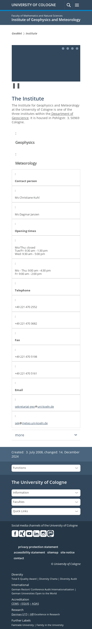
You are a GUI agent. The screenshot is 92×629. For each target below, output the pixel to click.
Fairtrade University (23, 625)
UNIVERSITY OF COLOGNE (34, 4)
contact (19, 558)
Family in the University (50, 625)
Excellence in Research (45, 614)
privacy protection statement (38, 547)
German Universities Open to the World (34, 593)
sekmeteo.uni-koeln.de (31, 423)
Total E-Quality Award (24, 578)
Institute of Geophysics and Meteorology (46, 19)
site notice (67, 552)
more (19, 435)
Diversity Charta (48, 578)
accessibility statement (29, 552)
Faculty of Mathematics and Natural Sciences (37, 15)
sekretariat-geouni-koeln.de (34, 407)
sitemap (52, 552)
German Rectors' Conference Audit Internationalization (43, 589)
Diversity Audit (68, 578)
